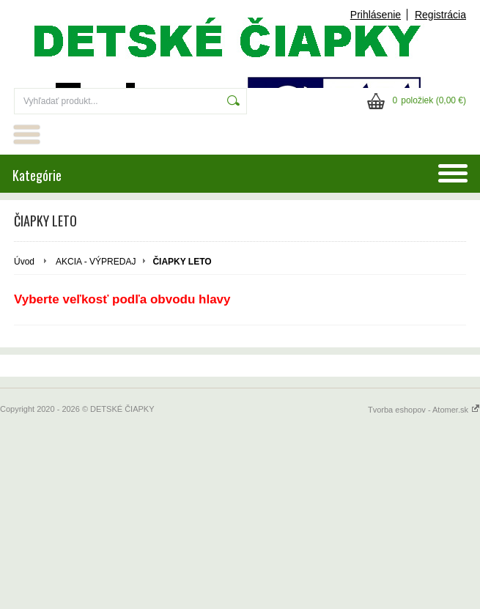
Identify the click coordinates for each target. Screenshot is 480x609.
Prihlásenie (375, 15)
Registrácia (440, 15)
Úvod (24, 261)
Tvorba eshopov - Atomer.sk (424, 409)
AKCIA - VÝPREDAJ (96, 261)
